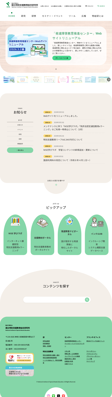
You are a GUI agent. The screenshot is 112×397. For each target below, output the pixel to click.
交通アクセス (69, 364)
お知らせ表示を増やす (56, 180)
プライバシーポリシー (93, 356)
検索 (87, 300)
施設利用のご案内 (70, 359)
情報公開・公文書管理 (72, 354)
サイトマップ (90, 361)
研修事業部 (46, 343)
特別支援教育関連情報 (50, 358)
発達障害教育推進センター (73, 341)
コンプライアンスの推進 (72, 356)
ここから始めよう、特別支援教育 (52, 361)
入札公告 (67, 351)
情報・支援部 (47, 346)
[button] (56, 69)
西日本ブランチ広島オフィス (95, 341)
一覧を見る (20, 150)
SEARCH (102, 6)
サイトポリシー (91, 351)
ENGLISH (90, 6)
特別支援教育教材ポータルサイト (42, 234)
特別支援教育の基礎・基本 (51, 355)
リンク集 (89, 359)
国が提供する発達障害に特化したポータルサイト (69, 234)
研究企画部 (46, 341)
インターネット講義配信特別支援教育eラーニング (15, 234)
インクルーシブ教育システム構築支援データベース (97, 234)
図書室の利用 (69, 361)
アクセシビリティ (91, 354)
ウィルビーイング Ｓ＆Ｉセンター (74, 344)
